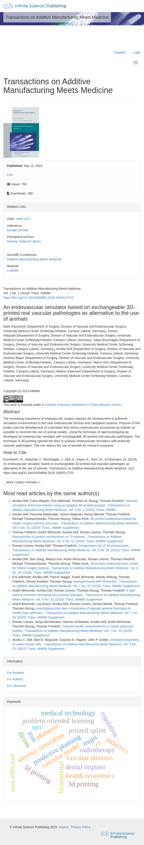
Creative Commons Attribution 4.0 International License (82, 404)
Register (120, 52)
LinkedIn (13, 270)
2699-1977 (23, 219)
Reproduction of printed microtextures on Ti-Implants (49, 536)
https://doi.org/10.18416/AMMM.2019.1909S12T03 (38, 297)
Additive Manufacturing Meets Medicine (34, 259)
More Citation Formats (23, 482)
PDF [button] (10, 175)
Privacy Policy (80, 827)
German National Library (24, 241)
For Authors (15, 679)
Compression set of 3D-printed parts (103, 545)
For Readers (15, 672)
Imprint (63, 827)
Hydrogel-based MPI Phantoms (95, 581)
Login (137, 52)
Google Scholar (18, 230)
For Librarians (16, 685)
